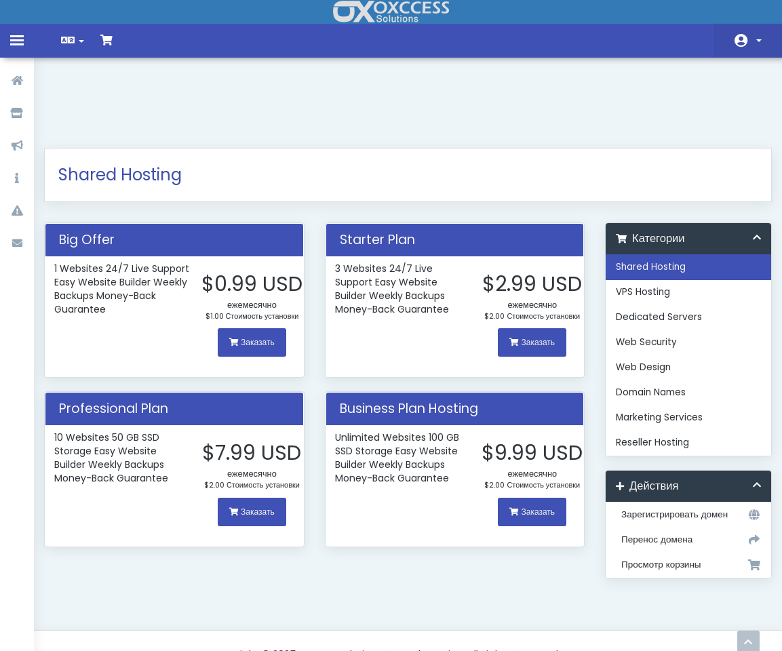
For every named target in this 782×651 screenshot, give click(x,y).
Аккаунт (759, 40)
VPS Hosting (638, 222)
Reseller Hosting (647, 372)
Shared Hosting (646, 197)
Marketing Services (654, 347)
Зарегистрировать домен (681, 445)
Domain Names (646, 322)
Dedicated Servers (654, 247)
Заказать (256, 301)
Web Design (638, 297)
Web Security (641, 272)
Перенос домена (681, 470)
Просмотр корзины (681, 495)
